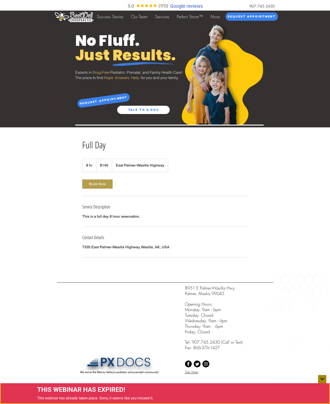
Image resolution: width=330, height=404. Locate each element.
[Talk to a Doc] (143, 110)
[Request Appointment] (251, 16)
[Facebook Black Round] (188, 363)
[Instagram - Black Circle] (205, 363)
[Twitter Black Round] (197, 363)
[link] (97, 184)
